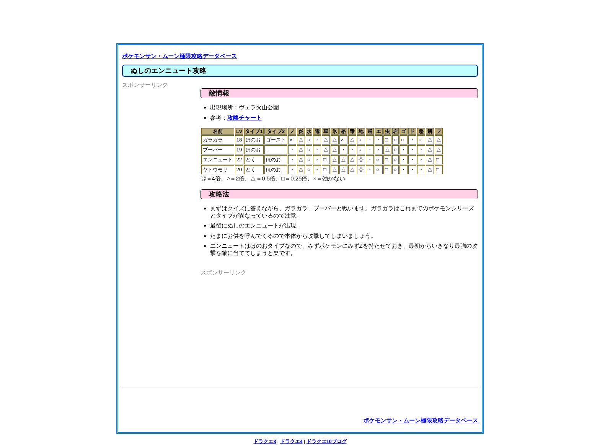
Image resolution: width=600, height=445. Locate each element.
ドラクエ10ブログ (327, 441)
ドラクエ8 (264, 441)
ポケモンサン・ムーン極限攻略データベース (179, 56)
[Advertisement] (302, 21)
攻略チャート (244, 117)
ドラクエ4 (291, 441)
